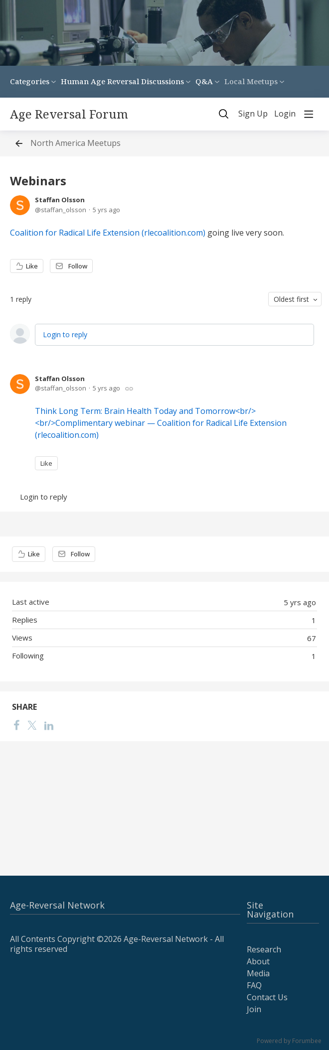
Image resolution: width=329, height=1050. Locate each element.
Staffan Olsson (60, 199)
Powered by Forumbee (289, 1041)
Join (254, 1009)
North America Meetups (75, 143)
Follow (77, 266)
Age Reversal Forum (69, 114)
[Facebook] (16, 725)
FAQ (254, 985)
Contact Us (267, 997)
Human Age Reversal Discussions (122, 81)
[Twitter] (32, 725)
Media (258, 973)
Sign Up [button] (253, 114)
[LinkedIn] (49, 725)
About (258, 961)
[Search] (224, 114)
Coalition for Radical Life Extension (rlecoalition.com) (107, 232)
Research (264, 949)
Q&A (204, 81)
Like (32, 266)
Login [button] (285, 114)
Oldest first (291, 299)
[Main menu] (309, 114)
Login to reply (65, 334)
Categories (29, 81)
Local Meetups (251, 81)
